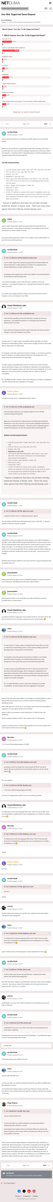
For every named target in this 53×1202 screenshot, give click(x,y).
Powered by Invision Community (26, 1199)
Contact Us (27, 1196)
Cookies (35, 1196)
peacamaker (12, 573)
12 (3, 53)
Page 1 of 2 (26, 124)
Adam (9, 219)
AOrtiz (10, 906)
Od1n (9, 629)
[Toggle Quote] (5, 258)
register (26, 112)
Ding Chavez (12, 1103)
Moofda (10, 737)
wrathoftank (7, 20)
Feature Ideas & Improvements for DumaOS (26, 22)
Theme (18, 1196)
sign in (19, 112)
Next (46, 124)
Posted (14, 135)
